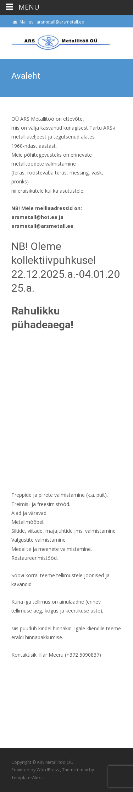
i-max (83, 770)
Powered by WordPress (35, 770)
